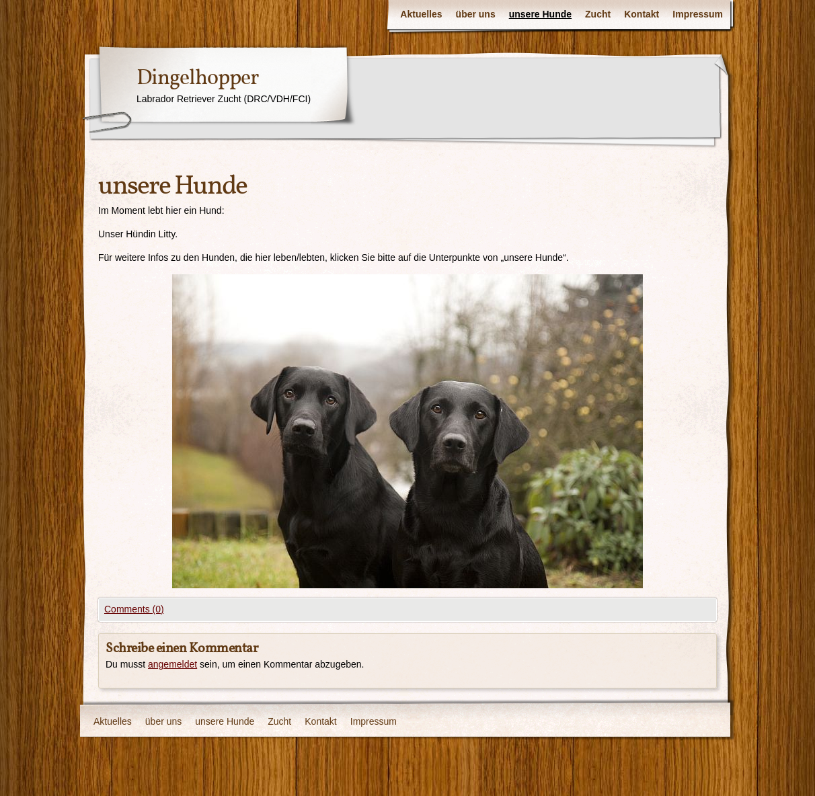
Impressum (697, 14)
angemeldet (172, 664)
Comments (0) (134, 609)
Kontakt (641, 14)
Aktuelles (421, 14)
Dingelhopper (197, 78)
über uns (476, 14)
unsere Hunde (540, 14)
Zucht (598, 14)
